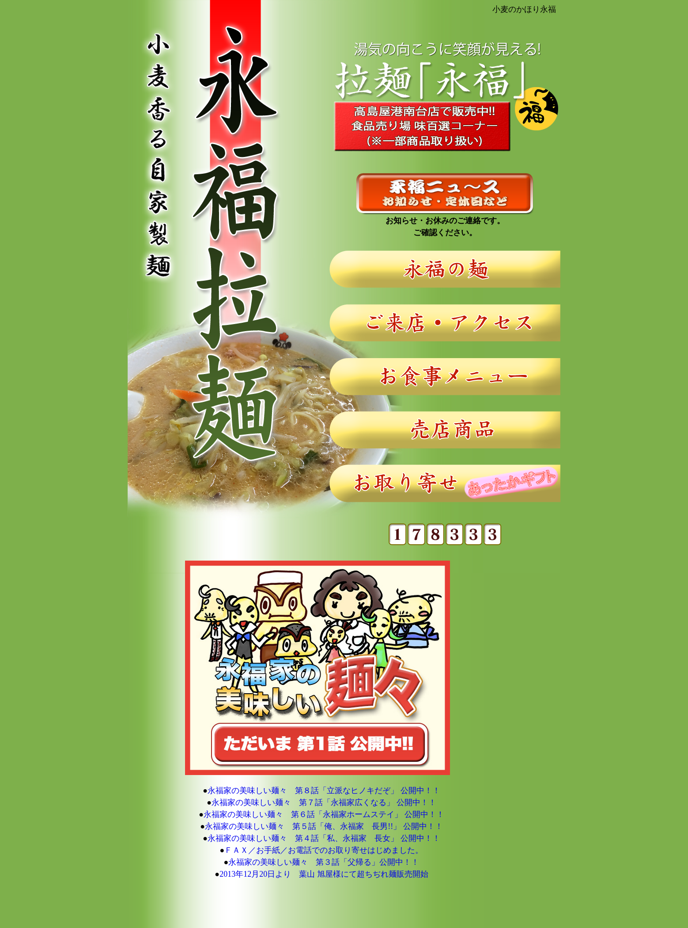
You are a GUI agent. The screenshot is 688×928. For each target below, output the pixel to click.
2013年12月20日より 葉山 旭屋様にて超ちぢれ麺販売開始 (323, 874)
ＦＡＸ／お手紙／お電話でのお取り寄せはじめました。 (323, 850)
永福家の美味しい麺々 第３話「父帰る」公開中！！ (323, 862)
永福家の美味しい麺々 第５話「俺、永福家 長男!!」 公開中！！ (324, 826)
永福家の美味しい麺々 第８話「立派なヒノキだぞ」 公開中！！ (324, 790)
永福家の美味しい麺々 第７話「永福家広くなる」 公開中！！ (324, 802)
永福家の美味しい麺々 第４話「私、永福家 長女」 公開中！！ (324, 838)
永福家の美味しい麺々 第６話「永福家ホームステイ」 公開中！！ (324, 814)
